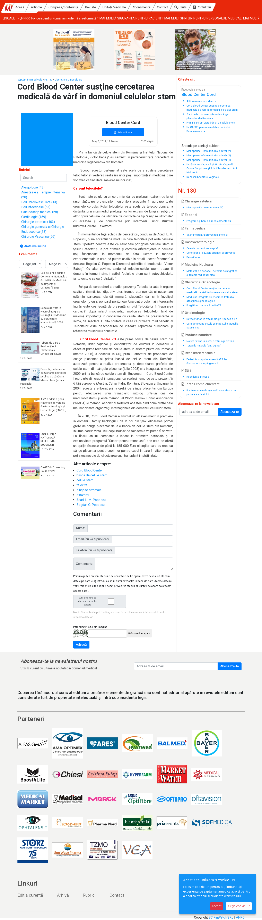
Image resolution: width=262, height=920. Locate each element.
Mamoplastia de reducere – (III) (204, 207)
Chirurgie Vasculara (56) (38, 237)
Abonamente (172, 7)
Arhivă (63, 895)
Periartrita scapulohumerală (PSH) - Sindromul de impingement (206, 361)
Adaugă (81, 644)
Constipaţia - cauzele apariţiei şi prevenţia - (211, 252)
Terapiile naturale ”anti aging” (203, 345)
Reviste (120, 7)
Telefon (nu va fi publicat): (94, 550)
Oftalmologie (193, 313)
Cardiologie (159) (33, 217)
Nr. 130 (48, 79)
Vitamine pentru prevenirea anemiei (207, 234)
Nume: (80, 528)
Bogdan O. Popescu (91, 505)
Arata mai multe (33, 246)
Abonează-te (229, 666)
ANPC (240, 917)
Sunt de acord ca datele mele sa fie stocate (100, 601)
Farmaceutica (194, 228)
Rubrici (89, 895)
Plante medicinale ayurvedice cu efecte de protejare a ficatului (211, 392)
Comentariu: (84, 564)
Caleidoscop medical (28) (39, 212)
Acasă (50, 7)
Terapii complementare (201, 384)
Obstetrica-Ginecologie (68, 79)
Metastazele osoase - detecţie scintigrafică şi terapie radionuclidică (211, 272)
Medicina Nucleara (197, 265)
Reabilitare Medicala (198, 353)
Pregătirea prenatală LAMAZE (203, 305)
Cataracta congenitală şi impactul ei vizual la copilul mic (212, 325)
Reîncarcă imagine (139, 633)
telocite (82, 485)
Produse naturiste (197, 335)
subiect (214, 146)
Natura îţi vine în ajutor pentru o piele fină (210, 341)
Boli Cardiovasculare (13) (39, 202)
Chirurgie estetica (197, 201)
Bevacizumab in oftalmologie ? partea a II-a (211, 318)
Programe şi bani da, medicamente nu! (209, 221)
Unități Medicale (144, 7)
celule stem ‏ (85, 480)
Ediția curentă (30, 895)
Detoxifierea (193, 257)
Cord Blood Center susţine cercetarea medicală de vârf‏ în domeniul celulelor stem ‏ (212, 290)
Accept (216, 906)
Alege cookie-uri (238, 906)
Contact (192, 7)
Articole (66, 7)
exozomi (83, 495)
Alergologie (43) (32, 187)
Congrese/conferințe (94, 7)
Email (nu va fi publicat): (92, 539)
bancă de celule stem (92, 475)
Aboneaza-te (229, 412)
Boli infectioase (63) (35, 207)
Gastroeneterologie (198, 242)
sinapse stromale (89, 490)
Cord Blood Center (90, 470)
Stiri (186, 371)
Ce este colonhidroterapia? (202, 248)
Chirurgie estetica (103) (38, 222)
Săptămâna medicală (29, 79)
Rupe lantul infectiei (198, 376)
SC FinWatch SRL (221, 917)
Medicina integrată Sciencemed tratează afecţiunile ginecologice (210, 298)
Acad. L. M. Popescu (91, 500)
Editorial (189, 215)
